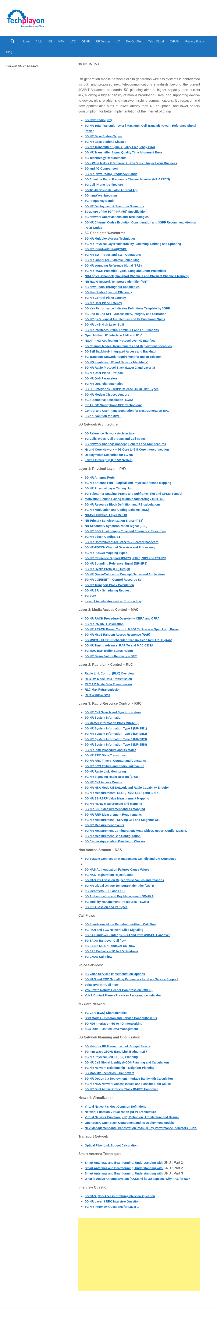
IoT (118, 41)
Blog (9, 52)
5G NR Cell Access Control (106, 787)
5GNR (86, 41)
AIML (39, 41)
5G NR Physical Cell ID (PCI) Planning (115, 1067)
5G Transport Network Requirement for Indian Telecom (128, 362)
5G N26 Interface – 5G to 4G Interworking (117, 1034)
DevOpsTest (134, 41)
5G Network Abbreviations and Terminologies (121, 217)
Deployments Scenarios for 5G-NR (112, 460)
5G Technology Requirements (108, 158)
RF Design (103, 41)
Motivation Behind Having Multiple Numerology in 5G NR (130, 504)
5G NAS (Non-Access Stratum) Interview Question (124, 1217)
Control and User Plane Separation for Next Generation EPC (132, 416)
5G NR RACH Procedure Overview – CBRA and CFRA (127, 624)
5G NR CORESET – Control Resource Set (117, 585)
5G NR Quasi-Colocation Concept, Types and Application (130, 579)
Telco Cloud (156, 41)
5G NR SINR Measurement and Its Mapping (119, 814)
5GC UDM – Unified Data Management (115, 1039)
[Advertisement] (139, 1275)
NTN (61, 41)
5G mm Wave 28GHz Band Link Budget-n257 (120, 1062)
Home (26, 41)
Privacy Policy (194, 41)
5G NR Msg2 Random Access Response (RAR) (122, 640)
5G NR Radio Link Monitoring (108, 776)
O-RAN (174, 41)
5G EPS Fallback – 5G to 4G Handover (115, 962)
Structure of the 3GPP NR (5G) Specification (120, 211)
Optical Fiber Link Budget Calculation (115, 1161)
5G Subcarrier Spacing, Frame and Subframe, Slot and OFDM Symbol (140, 499)
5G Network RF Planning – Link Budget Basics (122, 1057)
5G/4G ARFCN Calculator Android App (115, 190)
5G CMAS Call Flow (100, 967)
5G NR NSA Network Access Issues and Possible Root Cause (133, 1094)
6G (50, 41)
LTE (73, 41)
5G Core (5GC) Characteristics (109, 1023)
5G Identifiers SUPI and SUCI (108, 901)
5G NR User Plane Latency (106, 308)
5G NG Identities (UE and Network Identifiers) (121, 367)
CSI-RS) (131, 563)
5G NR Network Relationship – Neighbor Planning (124, 1078)
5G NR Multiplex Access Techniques (113, 238)
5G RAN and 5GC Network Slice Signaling (118, 940)
